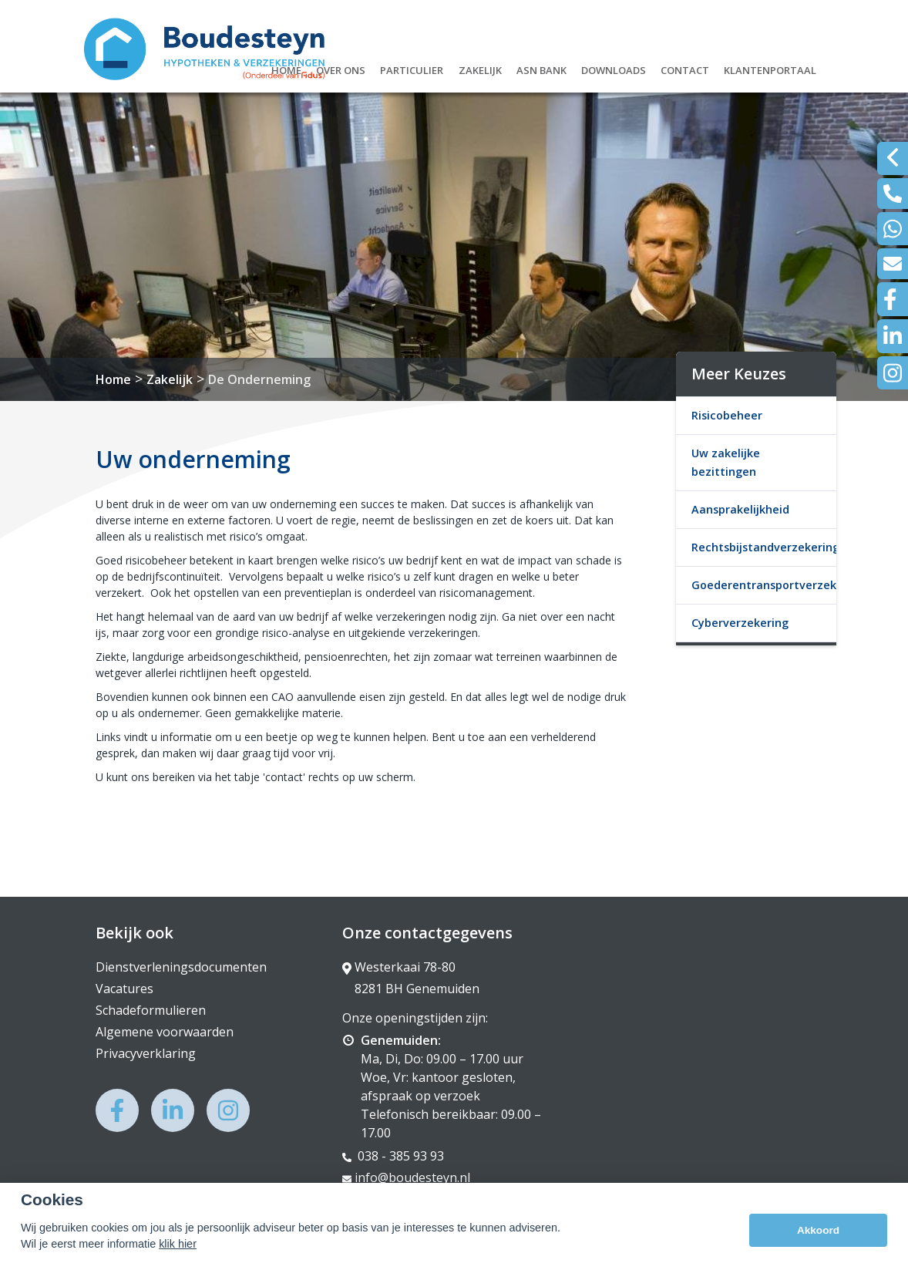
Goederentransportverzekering (763, 585)
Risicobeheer (726, 415)
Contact (685, 68)
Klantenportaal (770, 68)
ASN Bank (541, 68)
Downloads (613, 68)
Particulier (411, 68)
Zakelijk (480, 68)
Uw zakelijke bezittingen (725, 462)
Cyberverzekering (740, 622)
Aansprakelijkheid (740, 509)
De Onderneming (259, 379)
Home (286, 68)
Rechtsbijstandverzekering (763, 547)
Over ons (340, 68)
